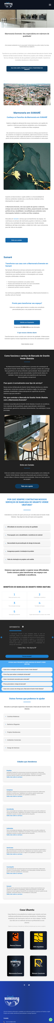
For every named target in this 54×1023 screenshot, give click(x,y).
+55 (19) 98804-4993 (11, 1021)
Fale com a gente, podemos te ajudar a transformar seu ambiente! (27, 68)
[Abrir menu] (50, 4)
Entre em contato (16, 240)
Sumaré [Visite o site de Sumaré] (16, 219)
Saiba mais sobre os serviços (14, 777)
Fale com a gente (27, 486)
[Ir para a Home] (29, 985)
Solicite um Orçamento (27, 322)
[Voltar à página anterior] (24, 985)
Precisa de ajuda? (27, 656)
